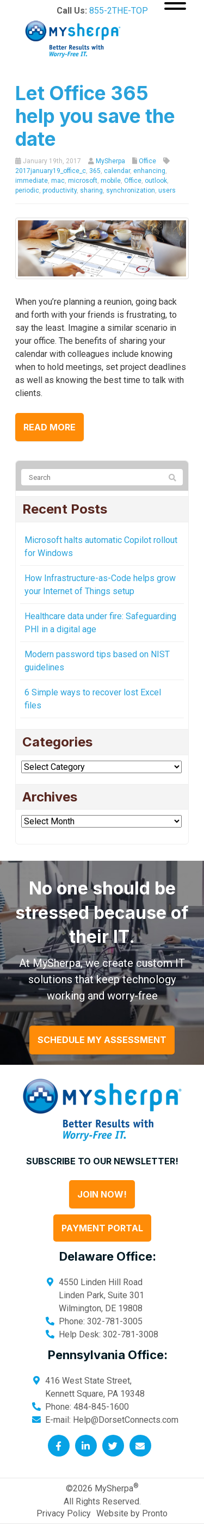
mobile (111, 180)
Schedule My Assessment (102, 1039)
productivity (59, 190)
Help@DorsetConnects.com (125, 1420)
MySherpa (110, 161)
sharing (91, 190)
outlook (156, 180)
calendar (117, 171)
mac (58, 180)
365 (95, 171)
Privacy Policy (63, 1513)
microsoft (82, 180)
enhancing (149, 171)
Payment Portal (102, 1228)
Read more (49, 427)
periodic (27, 190)
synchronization (130, 190)
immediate (31, 180)
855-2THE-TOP (118, 10)
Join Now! (102, 1194)
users (167, 190)
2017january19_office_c (50, 171)
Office (147, 161)
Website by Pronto (132, 1513)
